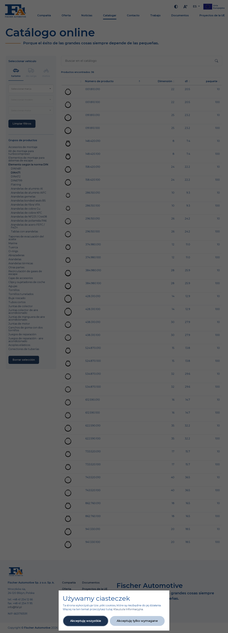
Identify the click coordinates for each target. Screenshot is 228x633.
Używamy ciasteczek (96, 598)
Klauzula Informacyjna (128, 609)
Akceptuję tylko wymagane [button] (137, 621)
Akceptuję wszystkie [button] (85, 621)
